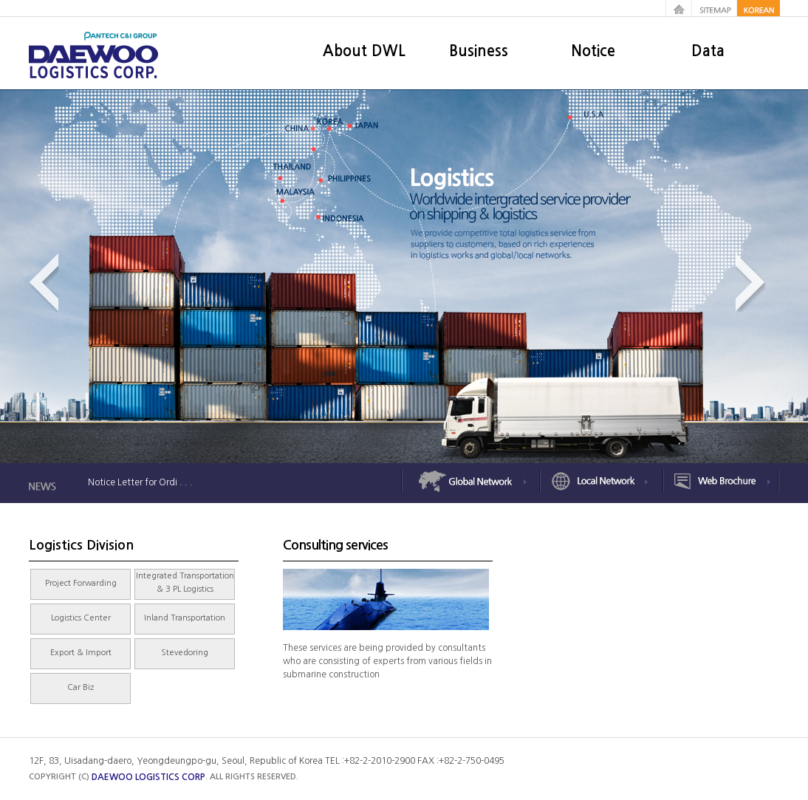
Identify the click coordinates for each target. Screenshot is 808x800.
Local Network (602, 481)
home (679, 8)
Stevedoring (184, 653)
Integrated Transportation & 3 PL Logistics (185, 582)
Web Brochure (720, 481)
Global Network (472, 481)
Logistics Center (81, 618)
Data (708, 51)
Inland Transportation (184, 618)
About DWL (364, 51)
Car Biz (80, 687)
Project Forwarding (81, 583)
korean (759, 8)
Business (478, 51)
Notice (593, 51)
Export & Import (81, 653)
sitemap (716, 8)
